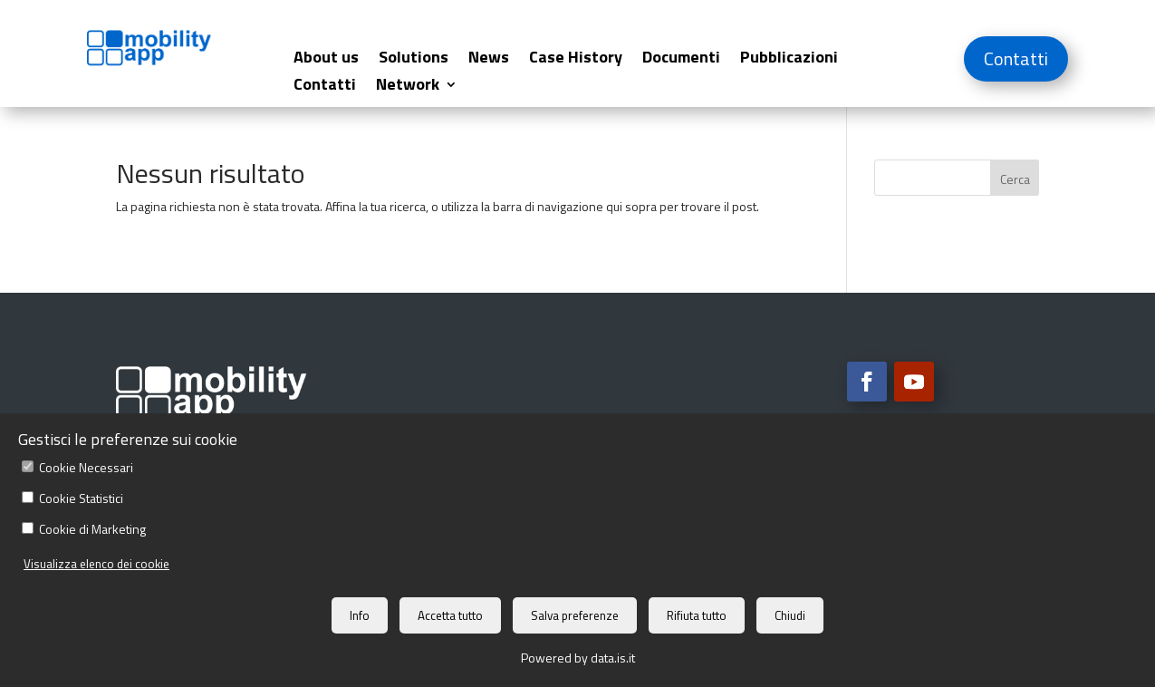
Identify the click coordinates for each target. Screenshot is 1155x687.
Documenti (681, 60)
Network (407, 87)
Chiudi (790, 615)
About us (326, 60)
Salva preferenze (575, 615)
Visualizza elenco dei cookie (96, 564)
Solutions (413, 60)
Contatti (325, 87)
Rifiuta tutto (697, 615)
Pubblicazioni (789, 60)
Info (360, 615)
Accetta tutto (450, 615)
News (488, 60)
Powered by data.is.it (578, 657)
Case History (575, 60)
